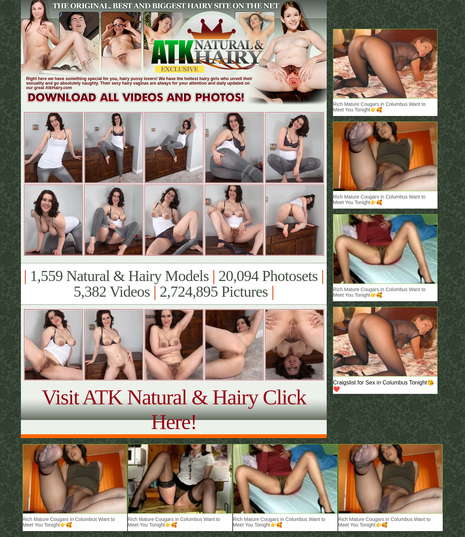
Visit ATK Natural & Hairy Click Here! (173, 409)
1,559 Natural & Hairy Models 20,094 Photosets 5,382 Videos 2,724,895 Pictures (174, 283)
